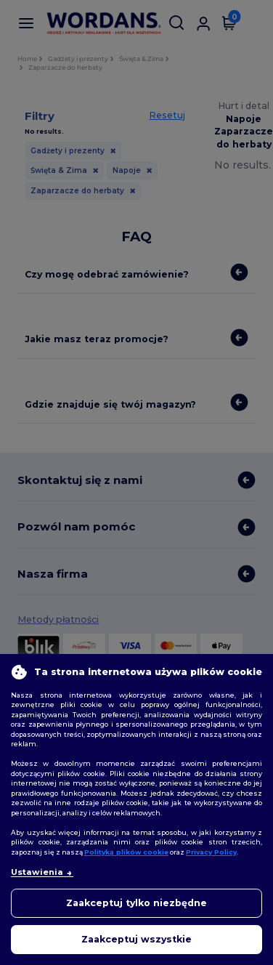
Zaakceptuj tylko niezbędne (136, 902)
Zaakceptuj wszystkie (136, 939)
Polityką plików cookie (126, 852)
